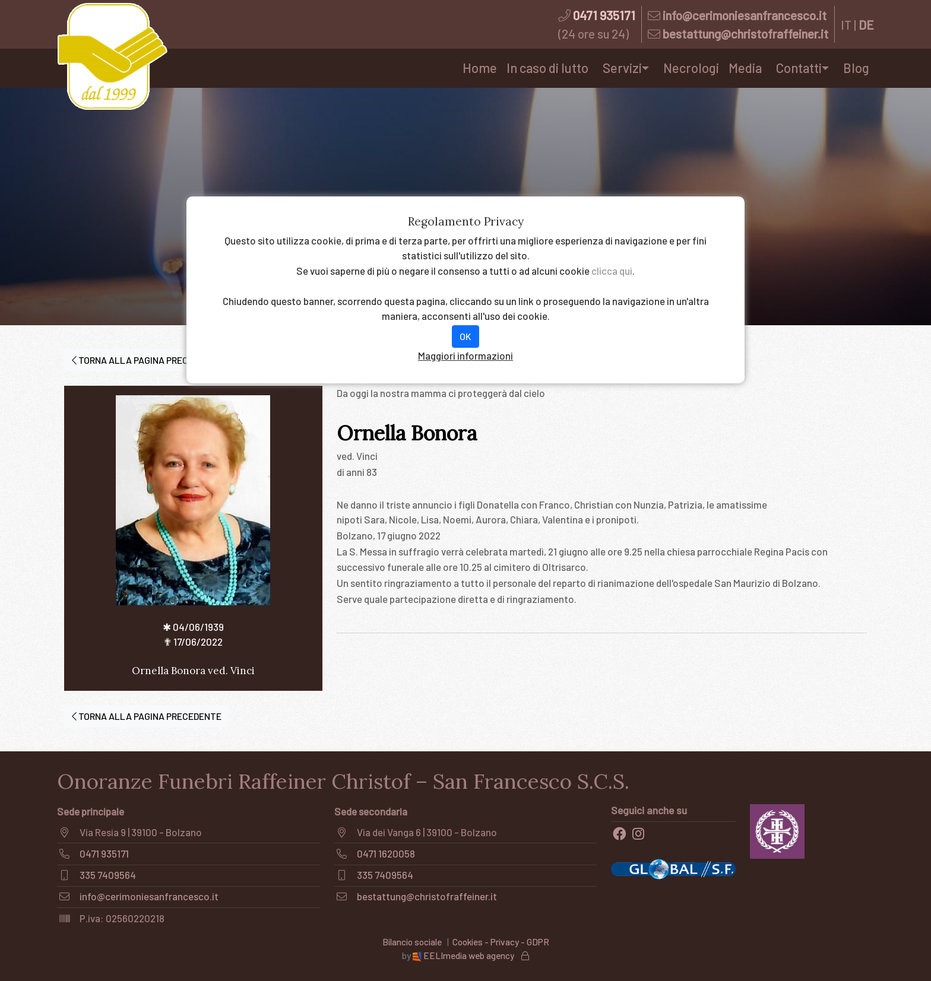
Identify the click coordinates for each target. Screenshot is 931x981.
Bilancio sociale (412, 941)
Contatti (799, 67)
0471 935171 (604, 15)
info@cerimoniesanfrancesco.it (744, 15)
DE (866, 24)
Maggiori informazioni (465, 355)
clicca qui (611, 271)
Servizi (622, 67)
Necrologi (691, 67)
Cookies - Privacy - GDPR (500, 941)
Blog (856, 67)
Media (745, 67)
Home (480, 67)
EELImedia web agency (464, 955)
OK (465, 336)
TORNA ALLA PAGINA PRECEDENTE (146, 360)
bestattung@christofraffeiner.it (745, 33)
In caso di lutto (547, 67)
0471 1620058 (386, 853)
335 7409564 (108, 875)
